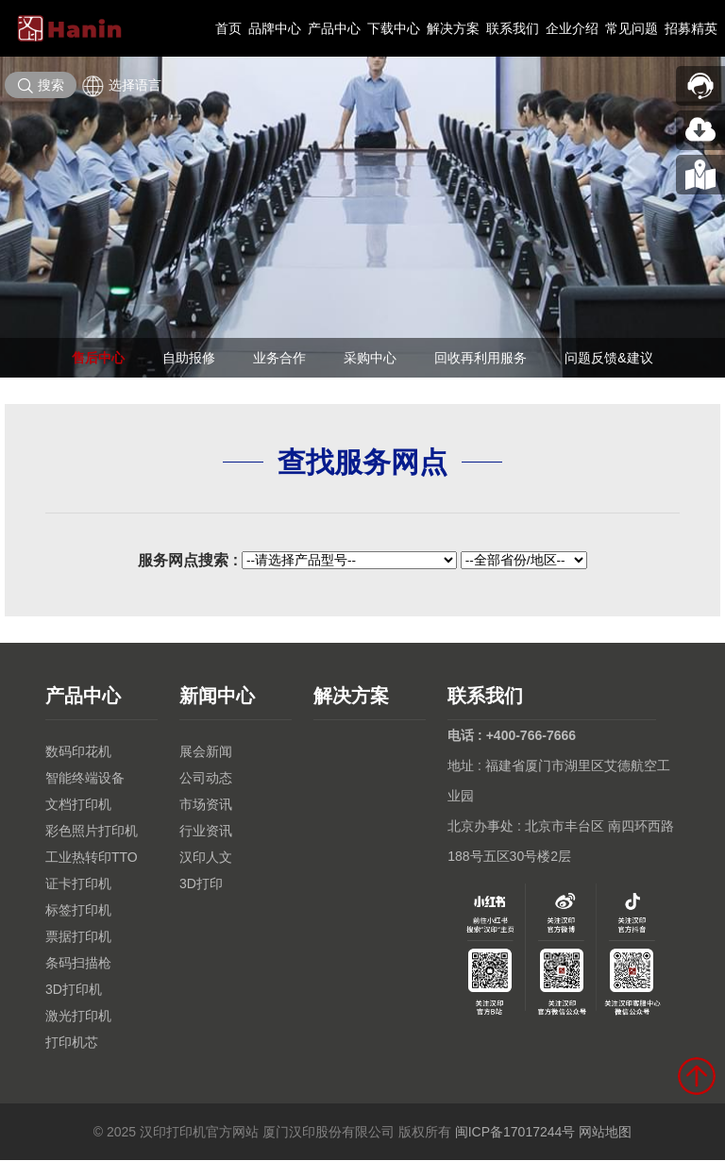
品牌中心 (274, 28)
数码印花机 (78, 752)
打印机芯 (71, 1043)
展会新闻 (205, 752)
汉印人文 (205, 858)
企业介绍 (572, 28)
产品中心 (334, 28)
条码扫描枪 (78, 963)
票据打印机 (78, 937)
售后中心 (98, 357)
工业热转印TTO (91, 858)
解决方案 (453, 28)
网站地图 (605, 1132)
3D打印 (201, 884)
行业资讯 (205, 831)
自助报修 (188, 357)
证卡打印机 (78, 884)
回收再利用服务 (480, 357)
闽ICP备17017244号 (515, 1132)
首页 (228, 28)
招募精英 (691, 28)
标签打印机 (78, 910)
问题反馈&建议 (608, 357)
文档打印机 (78, 805)
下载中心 (393, 28)
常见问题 (631, 28)
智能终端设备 (85, 778)
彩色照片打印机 (91, 831)
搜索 (41, 85)
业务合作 (279, 357)
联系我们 (512, 28)
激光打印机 (78, 1016)
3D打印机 (73, 990)
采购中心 (370, 357)
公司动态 (205, 778)
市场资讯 (205, 805)
